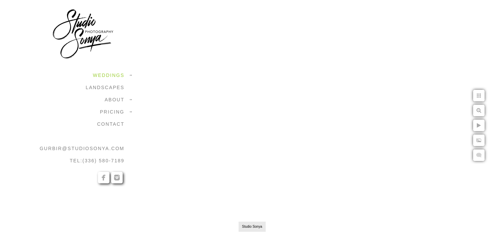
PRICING (112, 112)
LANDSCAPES (105, 87)
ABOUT (114, 99)
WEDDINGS (108, 75)
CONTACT (110, 124)
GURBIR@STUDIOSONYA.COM (82, 148)
